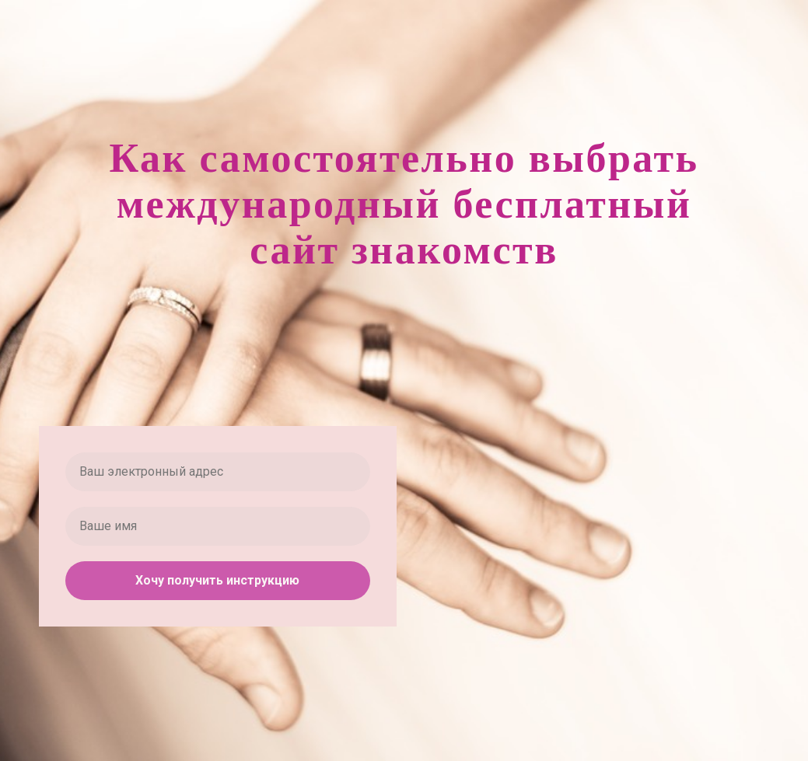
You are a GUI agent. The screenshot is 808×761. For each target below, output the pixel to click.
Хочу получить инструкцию (217, 580)
